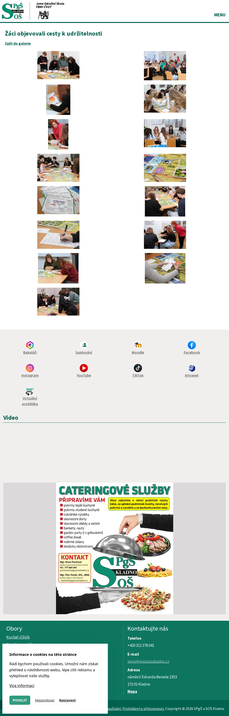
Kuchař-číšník (18, 637)
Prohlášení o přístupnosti (143, 708)
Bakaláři (30, 352)
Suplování (83, 352)
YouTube (84, 375)
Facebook (192, 352)
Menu (219, 15)
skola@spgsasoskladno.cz (148, 661)
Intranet (192, 375)
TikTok (137, 375)
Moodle (138, 352)
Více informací (21, 685)
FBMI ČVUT (43, 7)
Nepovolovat (44, 700)
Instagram (30, 375)
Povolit (20, 700)
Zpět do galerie (18, 43)
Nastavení (67, 700)
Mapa (132, 691)
